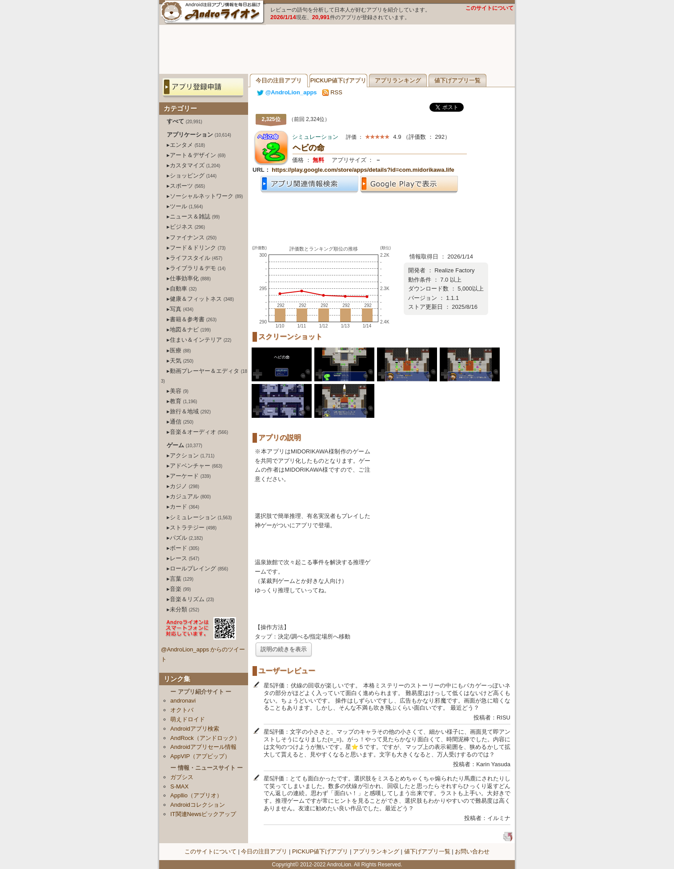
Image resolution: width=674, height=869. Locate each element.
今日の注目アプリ (279, 80)
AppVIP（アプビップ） (200, 756)
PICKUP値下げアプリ (338, 80)
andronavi (183, 700)
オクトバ (181, 710)
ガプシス (181, 777)
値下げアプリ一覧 (457, 80)
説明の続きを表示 (284, 649)
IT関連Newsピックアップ (203, 814)
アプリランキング (398, 80)
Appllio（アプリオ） (196, 795)
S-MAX (179, 786)
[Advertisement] (337, 49)
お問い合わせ (472, 851)
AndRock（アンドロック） (205, 738)
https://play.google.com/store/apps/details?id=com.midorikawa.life (363, 169)
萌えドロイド (187, 719)
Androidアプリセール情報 (203, 747)
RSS (332, 92)
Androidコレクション (197, 804)
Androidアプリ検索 (194, 728)
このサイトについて (489, 8)
